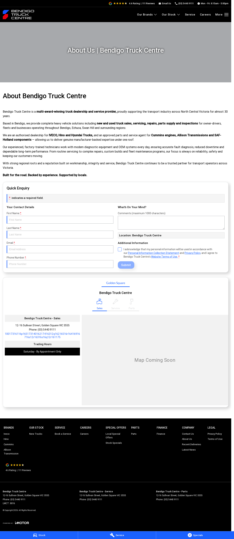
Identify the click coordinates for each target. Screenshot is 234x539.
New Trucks (35, 433)
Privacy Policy (215, 433)
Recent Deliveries (191, 444)
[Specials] (195, 535)
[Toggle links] (16, 523)
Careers (205, 14)
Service (190, 14)
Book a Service (63, 433)
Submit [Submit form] (126, 265)
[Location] (99, 305)
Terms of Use (215, 439)
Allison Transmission (11, 451)
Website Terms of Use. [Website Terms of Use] (164, 256)
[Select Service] (115, 305)
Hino (6, 439)
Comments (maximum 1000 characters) (171, 221)
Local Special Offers (113, 435)
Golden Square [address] (115, 283)
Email (60, 247)
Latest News (189, 449)
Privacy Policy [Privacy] (192, 253)
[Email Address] (42, 335)
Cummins (9, 444)
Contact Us (188, 433)
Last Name (60, 232)
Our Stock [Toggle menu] (171, 14)
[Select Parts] (131, 305)
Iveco (7, 433)
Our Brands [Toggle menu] (147, 14)
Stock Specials (114, 442)
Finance (161, 433)
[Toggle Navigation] (221, 14)
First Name (60, 218)
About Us (187, 439)
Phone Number (60, 262)
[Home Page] (18, 14)
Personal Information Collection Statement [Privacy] (153, 253)
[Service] (117, 535)
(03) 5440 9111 (47, 329)
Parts (134, 433)
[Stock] (39, 535)
